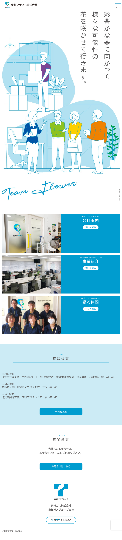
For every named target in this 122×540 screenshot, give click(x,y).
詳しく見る (91, 227)
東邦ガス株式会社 (61, 505)
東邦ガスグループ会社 (61, 509)
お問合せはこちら (61, 466)
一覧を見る (61, 412)
